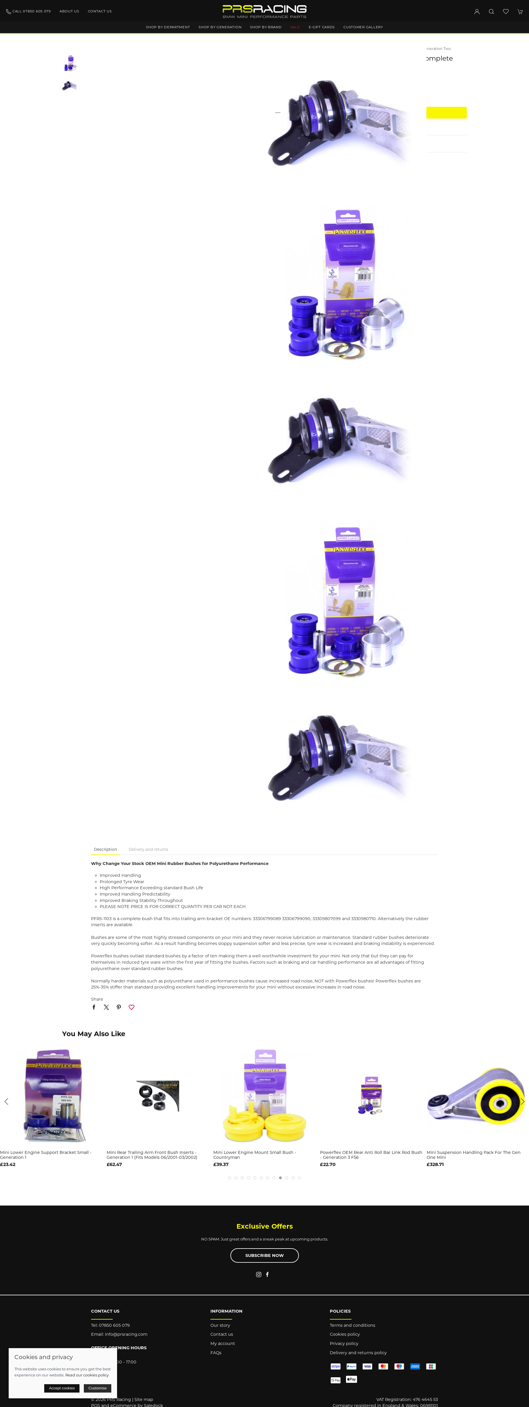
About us (69, 11)
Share (97, 999)
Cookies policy (345, 1334)
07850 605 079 (114, 1325)
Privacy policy (344, 1343)
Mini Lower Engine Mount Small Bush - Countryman (254, 1155)
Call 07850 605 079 (28, 11)
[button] (491, 11)
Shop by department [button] (168, 27)
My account (222, 1343)
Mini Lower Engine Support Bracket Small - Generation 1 (46, 1155)
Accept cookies (62, 1388)
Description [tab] (105, 849)
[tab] (229, 1177)
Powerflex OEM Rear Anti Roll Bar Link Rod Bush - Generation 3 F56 (371, 1155)
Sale (295, 27)
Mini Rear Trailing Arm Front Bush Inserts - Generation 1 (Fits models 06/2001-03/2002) (152, 1155)
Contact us (100, 11)
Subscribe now (264, 1255)
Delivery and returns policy (358, 1352)
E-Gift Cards (322, 27)
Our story (220, 1325)
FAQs (215, 1352)
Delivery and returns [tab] (148, 849)
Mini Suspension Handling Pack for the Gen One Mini (474, 1155)
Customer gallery (363, 27)
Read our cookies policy (87, 1375)
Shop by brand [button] (266, 27)
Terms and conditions (352, 1325)
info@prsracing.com (126, 1334)
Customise (97, 1388)
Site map (143, 1399)
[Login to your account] (477, 11)
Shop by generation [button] (220, 27)
